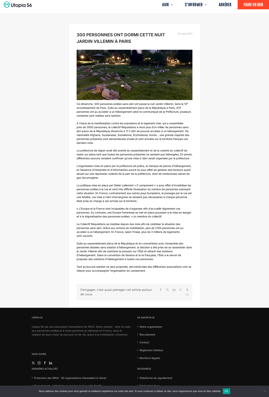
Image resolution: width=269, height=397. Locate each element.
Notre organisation (151, 326)
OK (226, 391)
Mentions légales (150, 358)
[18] (134, 75)
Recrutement (147, 334)
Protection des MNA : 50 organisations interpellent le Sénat (70, 377)
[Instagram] (39, 362)
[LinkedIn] (50, 362)
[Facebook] (44, 362)
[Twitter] (33, 362)
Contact (144, 342)
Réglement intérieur (151, 350)
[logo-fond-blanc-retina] (18, 2)
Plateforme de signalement (156, 377)
